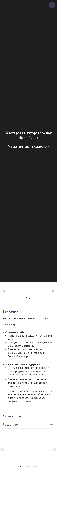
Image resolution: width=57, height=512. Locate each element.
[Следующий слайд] (54, 449)
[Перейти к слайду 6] (32, 466)
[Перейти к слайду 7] (34, 466)
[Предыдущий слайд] (2, 449)
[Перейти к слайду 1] (20, 466)
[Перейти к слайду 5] (29, 466)
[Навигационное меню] (51, 5)
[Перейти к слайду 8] (36, 466)
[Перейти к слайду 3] (25, 466)
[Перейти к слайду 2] (22, 466)
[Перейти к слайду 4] (27, 466)
